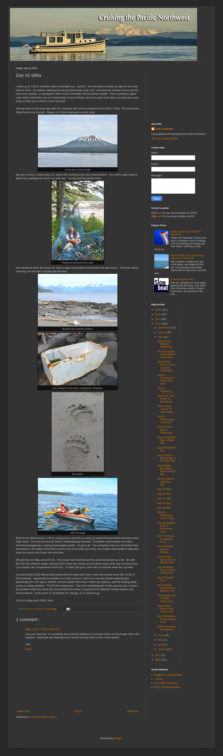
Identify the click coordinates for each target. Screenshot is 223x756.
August (162, 332)
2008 (158, 659)
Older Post (132, 711)
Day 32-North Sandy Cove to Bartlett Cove (166, 588)
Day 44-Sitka (164, 489)
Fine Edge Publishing (165, 683)
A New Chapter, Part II (182, 279)
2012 (158, 323)
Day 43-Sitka (164, 494)
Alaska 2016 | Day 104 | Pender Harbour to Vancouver (187, 257)
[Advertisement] (179, 92)
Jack (28, 629)
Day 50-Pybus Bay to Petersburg (164, 430)
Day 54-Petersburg (164, 390)
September (164, 327)
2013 (158, 319)
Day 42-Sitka (164, 498)
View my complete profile (164, 138)
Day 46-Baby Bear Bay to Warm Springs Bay (166, 470)
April (160, 644)
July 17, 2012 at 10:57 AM (45, 629)
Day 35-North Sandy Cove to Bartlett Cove (166, 559)
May (160, 639)
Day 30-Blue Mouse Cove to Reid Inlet (165, 608)
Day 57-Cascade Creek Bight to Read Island (166, 354)
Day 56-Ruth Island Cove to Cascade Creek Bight (166, 366)
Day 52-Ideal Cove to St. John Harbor (165, 409)
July (160, 337)
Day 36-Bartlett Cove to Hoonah (165, 549)
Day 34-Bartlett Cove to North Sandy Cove (166, 570)
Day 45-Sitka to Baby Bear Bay (165, 481)
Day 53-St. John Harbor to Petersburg (165, 399)
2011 (158, 655)
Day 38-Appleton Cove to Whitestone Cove (166, 527)
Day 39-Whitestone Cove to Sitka (165, 515)
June (161, 635)
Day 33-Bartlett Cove (165, 579)
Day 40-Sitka (164, 507)
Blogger (118, 738)
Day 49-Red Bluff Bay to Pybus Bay (166, 440)
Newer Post (23, 711)
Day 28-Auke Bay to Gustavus (166, 628)
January (162, 649)
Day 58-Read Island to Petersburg (164, 344)
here (159, 213)
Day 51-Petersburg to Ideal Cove (166, 419)
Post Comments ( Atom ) (43, 717)
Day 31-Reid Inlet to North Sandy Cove (166, 598)
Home (78, 711)
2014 (158, 314)
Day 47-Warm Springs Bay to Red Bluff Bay (166, 458)
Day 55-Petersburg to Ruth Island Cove (166, 379)
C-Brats (158, 679)
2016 (158, 309)
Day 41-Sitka (164, 503)
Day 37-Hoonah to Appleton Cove (165, 539)
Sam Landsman (164, 128)
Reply (28, 649)
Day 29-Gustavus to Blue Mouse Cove (166, 619)
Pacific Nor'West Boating (167, 687)
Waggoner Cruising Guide (168, 674)
